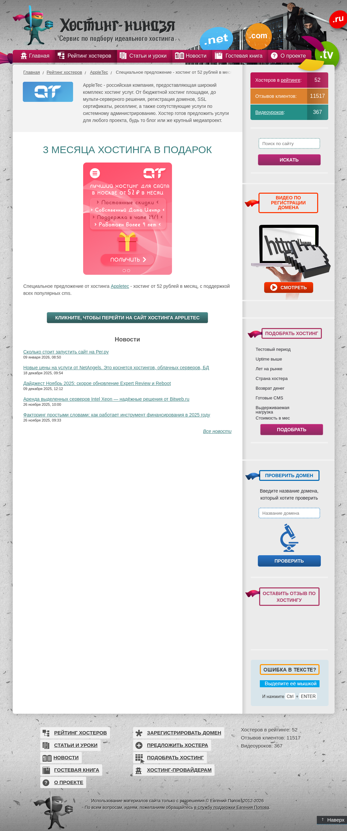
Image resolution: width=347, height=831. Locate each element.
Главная (31, 72)
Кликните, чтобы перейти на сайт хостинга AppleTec (127, 317)
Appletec (120, 286)
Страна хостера (272, 378)
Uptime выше (269, 359)
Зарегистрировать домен (184, 733)
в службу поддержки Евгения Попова (231, 807)
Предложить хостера (177, 745)
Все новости (217, 431)
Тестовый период (273, 349)
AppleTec (99, 72)
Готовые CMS (269, 397)
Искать (289, 160)
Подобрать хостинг (175, 757)
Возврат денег (270, 388)
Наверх (333, 820)
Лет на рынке (269, 368)
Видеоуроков (269, 112)
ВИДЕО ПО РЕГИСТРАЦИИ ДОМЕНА (288, 202)
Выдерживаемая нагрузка (272, 409)
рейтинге (290, 80)
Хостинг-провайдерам (179, 770)
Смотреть (294, 287)
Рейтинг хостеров (64, 72)
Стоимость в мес (273, 418)
